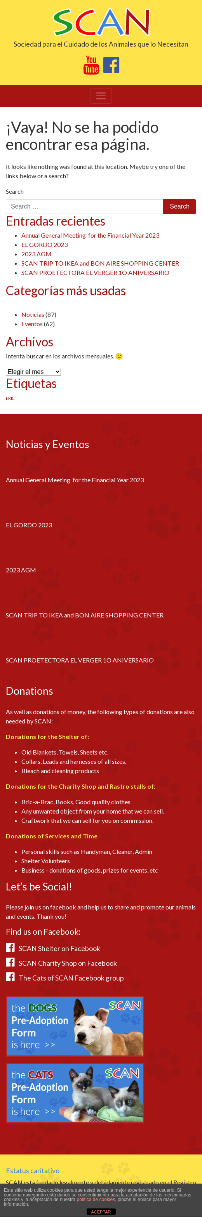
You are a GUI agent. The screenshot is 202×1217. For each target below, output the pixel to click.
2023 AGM (36, 253)
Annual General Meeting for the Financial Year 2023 (90, 235)
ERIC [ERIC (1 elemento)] (10, 398)
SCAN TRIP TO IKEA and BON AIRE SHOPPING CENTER (100, 263)
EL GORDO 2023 (44, 244)
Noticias (32, 314)
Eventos (32, 323)
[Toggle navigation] (101, 96)
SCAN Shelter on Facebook (59, 948)
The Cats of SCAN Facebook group (71, 978)
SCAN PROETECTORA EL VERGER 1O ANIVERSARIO (95, 272)
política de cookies (96, 1199)
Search (15, 191)
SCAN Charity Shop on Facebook (68, 963)
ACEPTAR (101, 1212)
